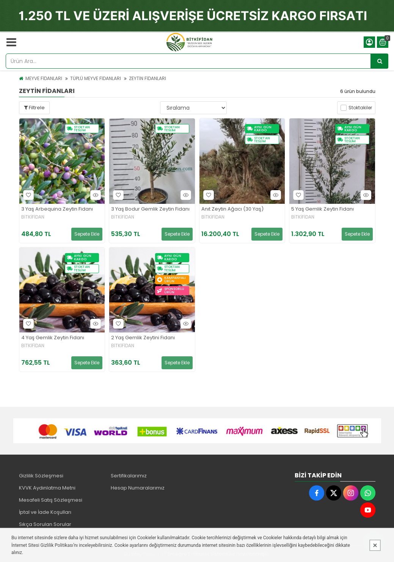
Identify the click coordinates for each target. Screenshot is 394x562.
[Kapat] (375, 545)
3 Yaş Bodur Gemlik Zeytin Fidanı (150, 209)
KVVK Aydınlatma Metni (47, 487)
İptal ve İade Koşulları (45, 512)
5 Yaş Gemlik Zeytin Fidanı (322, 209)
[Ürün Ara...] (379, 61)
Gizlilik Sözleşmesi (41, 475)
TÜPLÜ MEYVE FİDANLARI (95, 78)
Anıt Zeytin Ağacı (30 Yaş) (232, 209)
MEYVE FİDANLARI (43, 78)
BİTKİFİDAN (32, 217)
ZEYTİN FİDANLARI (147, 78)
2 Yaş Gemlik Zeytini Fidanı (143, 338)
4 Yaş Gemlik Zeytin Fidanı (52, 338)
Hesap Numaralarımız (138, 487)
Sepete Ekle (86, 234)
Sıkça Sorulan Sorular (45, 524)
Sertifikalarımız (129, 475)
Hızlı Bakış (94, 195)
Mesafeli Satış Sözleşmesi (50, 500)
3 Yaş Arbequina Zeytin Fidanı (57, 209)
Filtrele (34, 107)
